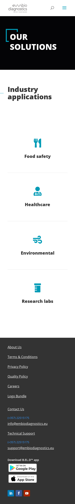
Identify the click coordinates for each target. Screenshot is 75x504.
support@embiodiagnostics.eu (31, 448)
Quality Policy (18, 376)
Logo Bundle (17, 396)
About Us (15, 347)
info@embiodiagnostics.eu (28, 423)
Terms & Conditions (23, 357)
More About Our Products (33, 108)
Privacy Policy (18, 366)
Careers (13, 386)
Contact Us (16, 409)
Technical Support (21, 433)
